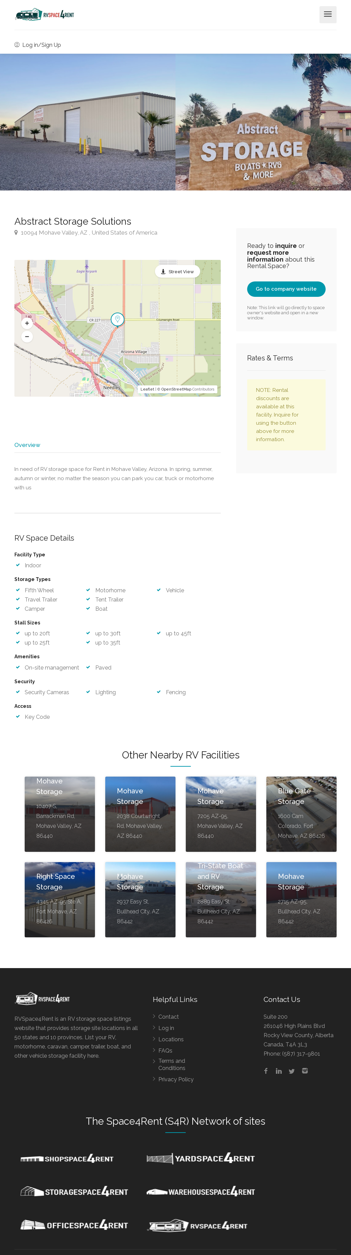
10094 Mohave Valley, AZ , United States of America (85, 232)
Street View (181, 271)
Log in (166, 1030)
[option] (263, 122)
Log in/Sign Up (37, 45)
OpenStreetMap (176, 389)
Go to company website (286, 289)
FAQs (165, 1053)
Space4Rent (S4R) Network (168, 1124)
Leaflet (147, 389)
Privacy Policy (176, 1082)
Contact (168, 1019)
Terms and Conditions (171, 1067)
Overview (27, 444)
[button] (27, 323)
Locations (171, 1042)
